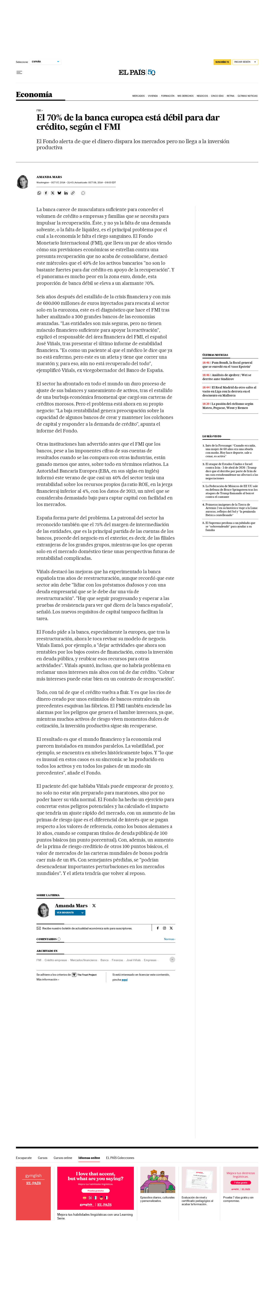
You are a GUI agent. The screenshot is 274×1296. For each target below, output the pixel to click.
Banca (104, 960)
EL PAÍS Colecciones (120, 1158)
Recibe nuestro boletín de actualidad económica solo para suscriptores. (87, 928)
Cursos (42, 1158)
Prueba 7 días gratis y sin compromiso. (238, 1199)
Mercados (138, 96)
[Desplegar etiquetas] (172, 959)
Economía (34, 95)
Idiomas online (89, 1158)
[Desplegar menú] (19, 72)
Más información (48, 979)
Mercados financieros (83, 960)
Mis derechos (185, 96)
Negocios (202, 96)
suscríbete (222, 62)
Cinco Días (217, 96)
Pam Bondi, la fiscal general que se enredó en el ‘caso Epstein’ (227, 365)
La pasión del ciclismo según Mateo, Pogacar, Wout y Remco (227, 406)
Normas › (169, 939)
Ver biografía (70, 912)
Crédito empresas (56, 960)
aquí (125, 979)
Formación (167, 96)
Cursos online (63, 1158)
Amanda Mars (49, 177)
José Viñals (133, 960)
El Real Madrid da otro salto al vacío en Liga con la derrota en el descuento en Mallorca (229, 391)
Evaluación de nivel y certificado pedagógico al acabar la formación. (197, 1201)
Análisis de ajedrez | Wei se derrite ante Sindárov (226, 377)
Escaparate (24, 1158)
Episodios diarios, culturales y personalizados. (157, 1199)
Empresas (150, 960)
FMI (39, 110)
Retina (231, 96)
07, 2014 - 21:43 (62, 182)
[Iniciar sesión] (245, 62)
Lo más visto (211, 436)
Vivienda (153, 96)
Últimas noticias (215, 355)
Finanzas (117, 960)
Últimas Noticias (248, 96)
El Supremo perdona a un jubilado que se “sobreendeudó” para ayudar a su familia (230, 526)
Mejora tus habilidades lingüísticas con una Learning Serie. (95, 1216)
